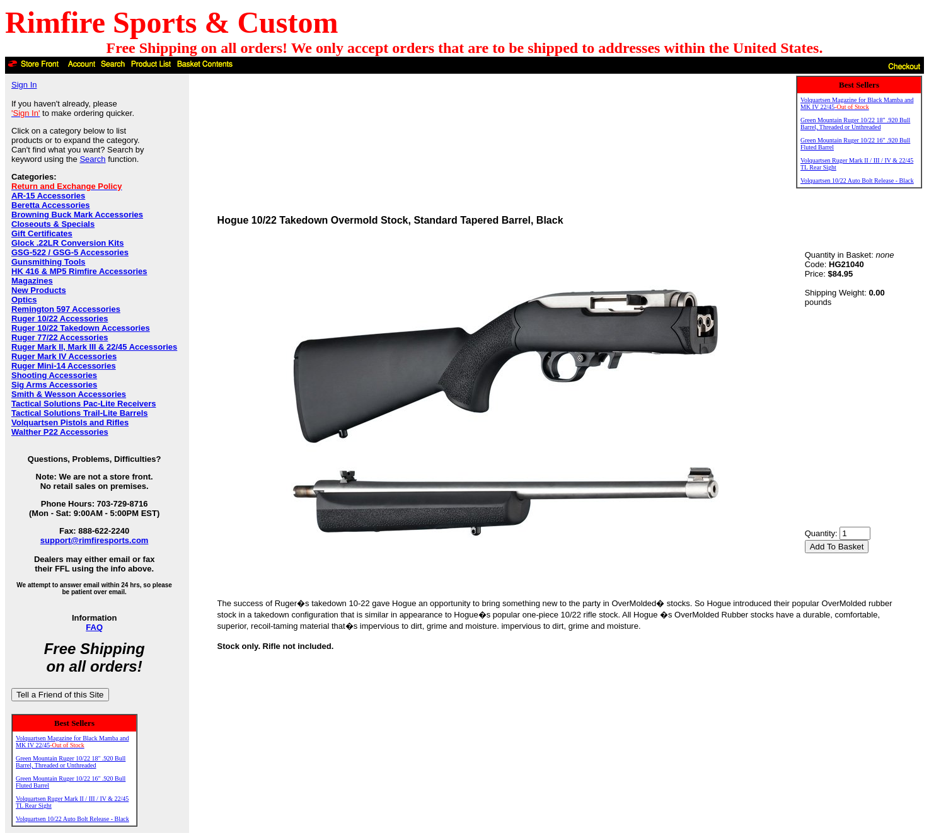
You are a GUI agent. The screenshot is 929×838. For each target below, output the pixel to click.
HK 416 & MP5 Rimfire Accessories (79, 271)
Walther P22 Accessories (59, 432)
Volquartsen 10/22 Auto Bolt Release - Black (72, 818)
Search (92, 159)
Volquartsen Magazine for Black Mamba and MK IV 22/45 (72, 742)
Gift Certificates (41, 233)
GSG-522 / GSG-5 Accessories (70, 252)
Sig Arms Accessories (54, 384)
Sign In (24, 84)
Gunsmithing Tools (48, 262)
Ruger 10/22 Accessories (59, 318)
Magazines (32, 280)
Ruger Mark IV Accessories (64, 356)
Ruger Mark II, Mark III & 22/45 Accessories (94, 347)
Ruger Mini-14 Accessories (63, 365)
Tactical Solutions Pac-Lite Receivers (83, 403)
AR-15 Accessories (48, 195)
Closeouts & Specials (53, 224)
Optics (24, 299)
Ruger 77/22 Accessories (59, 337)
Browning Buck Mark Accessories (77, 214)
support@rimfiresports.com (94, 540)
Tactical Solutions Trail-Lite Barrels (79, 413)
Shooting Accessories (54, 375)
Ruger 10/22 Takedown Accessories (80, 328)
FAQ (94, 627)
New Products (38, 290)
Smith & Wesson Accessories (68, 394)
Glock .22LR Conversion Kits (67, 243)
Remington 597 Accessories (65, 309)
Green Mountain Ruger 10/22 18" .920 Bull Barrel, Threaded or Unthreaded (70, 762)
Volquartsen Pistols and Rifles (70, 422)
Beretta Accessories (50, 205)
